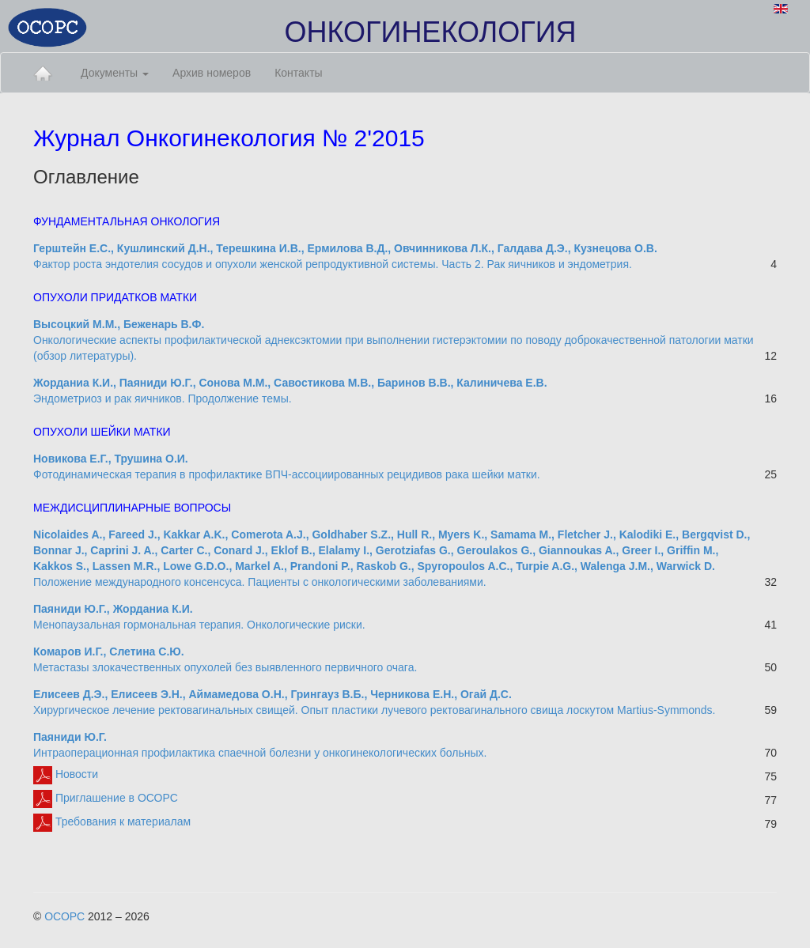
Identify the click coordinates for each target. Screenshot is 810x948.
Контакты (298, 72)
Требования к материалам (112, 821)
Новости (65, 774)
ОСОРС (64, 916)
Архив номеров (211, 72)
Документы (115, 72)
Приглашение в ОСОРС (105, 797)
